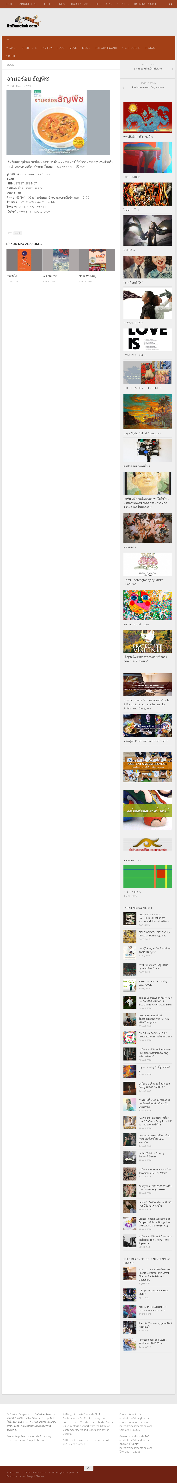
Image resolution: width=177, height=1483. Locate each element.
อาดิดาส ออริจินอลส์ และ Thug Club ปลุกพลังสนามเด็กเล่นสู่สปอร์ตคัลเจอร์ (155, 1053)
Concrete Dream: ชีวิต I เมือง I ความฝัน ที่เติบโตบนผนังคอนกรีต (155, 1139)
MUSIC (85, 48)
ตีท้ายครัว (129, 547)
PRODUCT (150, 48)
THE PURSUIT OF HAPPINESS (142, 388)
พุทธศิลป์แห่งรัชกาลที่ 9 (138, 137)
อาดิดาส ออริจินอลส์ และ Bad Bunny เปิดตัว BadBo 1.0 (154, 1085)
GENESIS (129, 250)
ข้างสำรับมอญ (87, 276)
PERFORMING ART (105, 48)
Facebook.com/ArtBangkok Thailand (25, 1440)
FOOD (60, 48)
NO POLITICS (132, 892)
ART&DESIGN (27, 4)
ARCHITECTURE (130, 48)
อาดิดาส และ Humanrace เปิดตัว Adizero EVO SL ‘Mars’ (155, 1171)
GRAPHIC (12, 56)
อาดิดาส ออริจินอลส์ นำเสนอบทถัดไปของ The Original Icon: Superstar (155, 1240)
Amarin (18, 233)
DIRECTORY (103, 4)
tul (12, 86)
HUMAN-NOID (133, 323)
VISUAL (10, 48)
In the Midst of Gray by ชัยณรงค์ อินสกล (152, 1155)
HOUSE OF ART (80, 4)
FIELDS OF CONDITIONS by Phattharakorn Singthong (154, 934)
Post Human (131, 177)
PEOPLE (47, 4)
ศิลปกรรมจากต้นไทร (136, 466)
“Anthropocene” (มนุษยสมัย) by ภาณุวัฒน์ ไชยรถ (154, 966)
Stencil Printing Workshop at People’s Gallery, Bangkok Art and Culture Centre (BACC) (155, 1222)
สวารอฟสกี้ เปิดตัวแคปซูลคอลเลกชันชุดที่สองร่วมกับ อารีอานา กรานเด (154, 1103)
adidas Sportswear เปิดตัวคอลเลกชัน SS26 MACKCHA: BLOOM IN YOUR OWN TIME (155, 1001)
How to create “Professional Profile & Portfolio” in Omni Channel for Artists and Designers (146, 704)
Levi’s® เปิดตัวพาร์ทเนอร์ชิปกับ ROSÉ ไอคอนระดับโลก (155, 1204)
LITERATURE (29, 48)
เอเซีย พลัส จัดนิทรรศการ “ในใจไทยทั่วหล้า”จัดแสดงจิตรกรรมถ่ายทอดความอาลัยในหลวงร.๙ (146, 503)
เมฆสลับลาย (50, 276)
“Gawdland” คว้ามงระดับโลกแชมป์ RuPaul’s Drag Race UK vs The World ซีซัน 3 (155, 1121)
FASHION (46, 48)
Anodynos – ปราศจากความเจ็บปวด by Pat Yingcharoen (155, 1187)
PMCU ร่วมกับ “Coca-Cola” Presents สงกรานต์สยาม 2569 (155, 1035)
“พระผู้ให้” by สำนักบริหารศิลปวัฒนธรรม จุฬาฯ (155, 950)
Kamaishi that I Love (136, 624)
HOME (8, 4)
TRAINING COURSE (144, 4)
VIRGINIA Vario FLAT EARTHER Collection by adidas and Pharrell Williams (154, 918)
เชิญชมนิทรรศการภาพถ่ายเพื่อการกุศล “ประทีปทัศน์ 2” (145, 659)
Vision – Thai (131, 209)
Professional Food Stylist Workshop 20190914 (152, 1341)
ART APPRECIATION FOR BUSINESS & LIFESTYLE (153, 1308)
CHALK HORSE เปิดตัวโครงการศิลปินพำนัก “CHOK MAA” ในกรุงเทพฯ (154, 1019)
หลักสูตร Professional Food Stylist (145, 741)
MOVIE (73, 48)
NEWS (62, 4)
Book (10, 65)
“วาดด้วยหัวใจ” (132, 282)
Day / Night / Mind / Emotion (142, 433)
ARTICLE (121, 4)
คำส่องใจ (11, 276)
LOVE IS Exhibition (135, 355)
